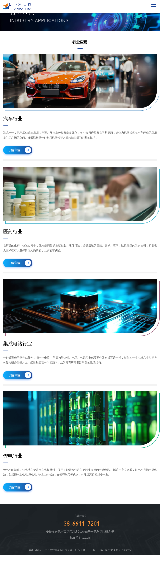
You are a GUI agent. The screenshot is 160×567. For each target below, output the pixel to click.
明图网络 (126, 550)
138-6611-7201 (80, 523)
